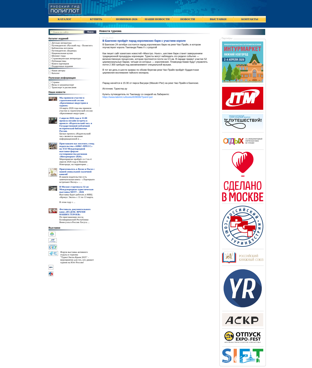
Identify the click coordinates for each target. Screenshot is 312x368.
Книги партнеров (60, 63)
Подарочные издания (62, 66)
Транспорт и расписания (64, 87)
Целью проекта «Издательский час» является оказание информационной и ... (75, 136)
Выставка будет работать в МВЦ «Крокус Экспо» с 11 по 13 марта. (76, 195)
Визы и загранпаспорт (63, 84)
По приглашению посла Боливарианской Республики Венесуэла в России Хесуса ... (74, 219)
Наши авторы (58, 70)
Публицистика (59, 61)
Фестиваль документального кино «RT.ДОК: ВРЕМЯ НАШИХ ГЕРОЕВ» (75, 212)
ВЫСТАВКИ (218, 19)
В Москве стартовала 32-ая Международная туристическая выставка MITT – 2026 (76, 189)
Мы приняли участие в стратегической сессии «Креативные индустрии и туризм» (73, 101)
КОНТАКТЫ (249, 19)
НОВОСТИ (187, 19)
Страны (55, 82)
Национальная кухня (62, 53)
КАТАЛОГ (65, 19)
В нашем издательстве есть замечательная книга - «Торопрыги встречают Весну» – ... (76, 179)
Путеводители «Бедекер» (64, 50)
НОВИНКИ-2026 (126, 19)
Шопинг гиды (59, 55)
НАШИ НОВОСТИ (157, 19)
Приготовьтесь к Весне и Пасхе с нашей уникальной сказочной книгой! (77, 171)
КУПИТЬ (96, 19)
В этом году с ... (67, 202)
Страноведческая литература (66, 58)
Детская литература (62, 42)
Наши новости (57, 92)
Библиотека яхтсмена (62, 48)
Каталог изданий (58, 38)
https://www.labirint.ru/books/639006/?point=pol (127, 97)
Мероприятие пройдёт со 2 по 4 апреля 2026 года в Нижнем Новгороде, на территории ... (75, 162)
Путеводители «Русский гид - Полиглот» (72, 45)
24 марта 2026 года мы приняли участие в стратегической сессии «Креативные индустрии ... (76, 111)
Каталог (56, 73)
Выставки (54, 227)
